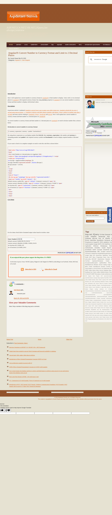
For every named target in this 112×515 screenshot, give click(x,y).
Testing (87, 313)
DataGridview (101, 259)
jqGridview (93, 319)
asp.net (50, 114)
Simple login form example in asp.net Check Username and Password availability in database (32, 351)
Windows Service (98, 264)
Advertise (103, 290)
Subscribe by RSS (28, 269)
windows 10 (104, 289)
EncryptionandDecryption (92, 262)
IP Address (104, 304)
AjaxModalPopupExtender (104, 253)
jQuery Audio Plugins (101, 317)
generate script (92, 317)
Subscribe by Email (48, 269)
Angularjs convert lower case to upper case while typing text (42, 110)
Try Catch (106, 313)
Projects (108, 307)
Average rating (96, 277)
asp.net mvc (97, 238)
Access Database (104, 270)
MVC (80, 44)
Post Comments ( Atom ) (21, 343)
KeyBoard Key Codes (90, 272)
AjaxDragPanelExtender (91, 296)
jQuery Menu (96, 270)
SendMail (103, 251)
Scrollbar (87, 311)
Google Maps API (90, 255)
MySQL (94, 279)
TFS (106, 311)
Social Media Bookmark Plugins (93, 285)
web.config (88, 259)
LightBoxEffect (103, 262)
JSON (101, 242)
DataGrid (94, 302)
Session (91, 311)
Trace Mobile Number (98, 313)
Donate (102, 302)
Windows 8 (99, 287)
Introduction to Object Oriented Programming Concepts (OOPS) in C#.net (27, 359)
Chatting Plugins (89, 300)
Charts (91, 266)
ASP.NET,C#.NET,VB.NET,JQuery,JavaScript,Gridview (27, 29)
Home (11, 44)
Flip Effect (106, 277)
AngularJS (18, 60)
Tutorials (106, 44)
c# (103, 238)
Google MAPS (97, 244)
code (98, 315)
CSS (103, 244)
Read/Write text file (96, 309)
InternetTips (99, 255)
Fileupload (107, 240)
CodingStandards (97, 300)
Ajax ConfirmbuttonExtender (96, 292)
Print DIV (103, 307)
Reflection (102, 281)
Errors (87, 240)
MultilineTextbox (105, 272)
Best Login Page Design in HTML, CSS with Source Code (24, 376)
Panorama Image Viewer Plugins (93, 307)
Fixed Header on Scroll (91, 268)
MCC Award (88, 305)
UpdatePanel (94, 253)
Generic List (100, 268)
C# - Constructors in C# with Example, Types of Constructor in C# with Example (29, 380)
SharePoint (106, 249)
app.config (104, 287)
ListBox (98, 272)
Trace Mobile (14, 48)
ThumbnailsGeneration (106, 285)
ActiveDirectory (97, 290)
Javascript (102, 236)
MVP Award (95, 305)
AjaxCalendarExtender (94, 294)
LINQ (86, 279)
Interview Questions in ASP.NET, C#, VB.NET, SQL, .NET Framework (27, 347)
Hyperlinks (99, 304)
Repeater (108, 259)
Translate (97, 133)
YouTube (88, 261)
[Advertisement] (51, 16)
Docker (98, 302)
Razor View (107, 257)
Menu (94, 257)
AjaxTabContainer (89, 277)
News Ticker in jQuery (101, 279)
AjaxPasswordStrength (102, 296)
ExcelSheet (88, 249)
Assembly (103, 298)
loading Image (107, 264)
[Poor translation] (7, 410)
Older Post (69, 339)
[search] (102, 59)
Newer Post (10, 339)
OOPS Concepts (70, 44)
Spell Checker (101, 311)
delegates (106, 315)
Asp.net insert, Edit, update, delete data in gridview (22, 355)
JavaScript (44, 44)
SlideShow (106, 255)
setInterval (107, 274)
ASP (102, 276)
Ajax (26, 44)
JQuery (59, 44)
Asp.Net (18, 44)
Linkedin (90, 279)
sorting (97, 289)
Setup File (95, 311)
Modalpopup (104, 246)
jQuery (37, 114)
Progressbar (99, 257)
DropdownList (89, 242)
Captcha (102, 277)
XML (99, 251)
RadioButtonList (89, 264)
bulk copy (94, 315)
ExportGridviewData (91, 251)
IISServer (96, 246)
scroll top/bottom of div (101, 319)
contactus (101, 315)
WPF (91, 315)
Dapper (90, 302)
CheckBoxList (97, 266)
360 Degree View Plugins (93, 276)
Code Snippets (26, 60)
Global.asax (106, 268)
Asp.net (89, 234)
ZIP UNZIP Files (93, 274)
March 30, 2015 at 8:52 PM (21, 298)
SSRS (87, 270)
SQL (52, 44)
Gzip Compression (92, 304)
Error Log (106, 302)
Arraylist (98, 298)
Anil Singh (17, 290)
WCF (91, 257)
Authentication (90, 248)
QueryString (97, 281)
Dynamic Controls (106, 266)
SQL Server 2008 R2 (98, 283)
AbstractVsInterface (89, 290)
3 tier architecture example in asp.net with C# (20, 363)
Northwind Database (103, 305)
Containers (104, 300)
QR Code (92, 281)
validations (106, 242)
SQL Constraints (89, 283)
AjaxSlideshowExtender (90, 298)
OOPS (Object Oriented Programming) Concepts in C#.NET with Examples (28, 367)
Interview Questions (92, 44)
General (108, 234)
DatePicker (108, 244)
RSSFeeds (88, 309)
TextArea (91, 313)
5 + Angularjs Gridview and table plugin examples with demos (41, 112)
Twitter (90, 270)
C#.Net (102, 234)
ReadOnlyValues (106, 309)
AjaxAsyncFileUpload (99, 261)
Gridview (34, 44)
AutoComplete (89, 244)
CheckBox (98, 248)
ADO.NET (95, 259)
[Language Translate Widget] (95, 131)
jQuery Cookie (101, 274)
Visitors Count (92, 287)
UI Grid (87, 274)
